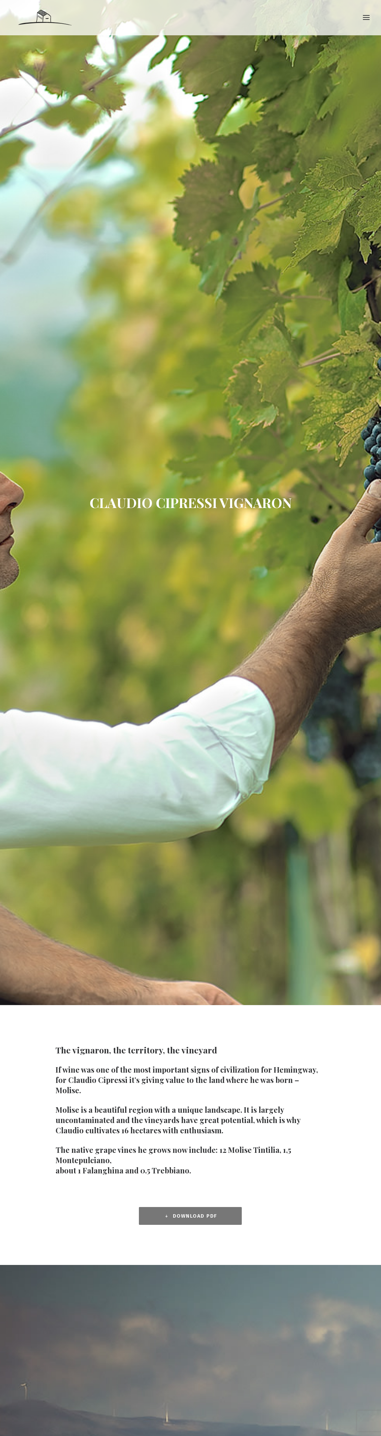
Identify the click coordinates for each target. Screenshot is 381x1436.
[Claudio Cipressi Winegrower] (45, 19)
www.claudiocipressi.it (46, 1253)
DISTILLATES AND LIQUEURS (228, 1246)
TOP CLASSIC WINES (219, 1210)
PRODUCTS (209, 1201)
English (206, 1287)
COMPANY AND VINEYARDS (227, 1192)
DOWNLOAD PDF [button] (190, 384)
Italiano (207, 1296)
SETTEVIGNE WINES (218, 1219)
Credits (268, 1395)
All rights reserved (237, 1395)
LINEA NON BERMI (216, 1228)
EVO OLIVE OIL (213, 1255)
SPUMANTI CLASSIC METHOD (229, 1237)
